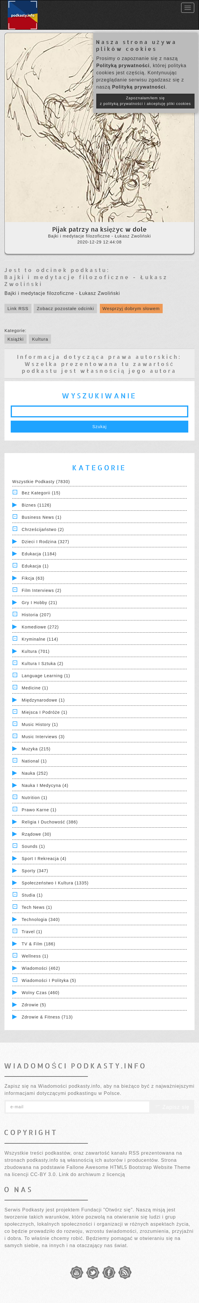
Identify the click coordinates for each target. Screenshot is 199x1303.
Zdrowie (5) (34, 1004)
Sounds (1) (33, 846)
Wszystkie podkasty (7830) (41, 481)
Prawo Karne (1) (39, 809)
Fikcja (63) (33, 578)
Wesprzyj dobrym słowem (131, 308)
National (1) (34, 761)
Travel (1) (32, 931)
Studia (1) (32, 895)
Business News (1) (42, 517)
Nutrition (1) (34, 797)
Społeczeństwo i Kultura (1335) (55, 883)
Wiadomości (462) (41, 968)
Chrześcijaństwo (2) (43, 529)
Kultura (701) (36, 651)
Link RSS (18, 308)
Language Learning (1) (46, 675)
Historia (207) (36, 614)
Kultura (40, 339)
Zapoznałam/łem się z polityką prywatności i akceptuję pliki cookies (145, 101)
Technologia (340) (41, 919)
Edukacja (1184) (39, 553)
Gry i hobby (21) (39, 602)
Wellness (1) (35, 956)
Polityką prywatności (123, 65)
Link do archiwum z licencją (92, 1174)
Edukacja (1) (35, 566)
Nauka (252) (35, 773)
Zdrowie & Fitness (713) (47, 1017)
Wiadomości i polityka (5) (49, 980)
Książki (15, 339)
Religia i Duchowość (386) (50, 822)
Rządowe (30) (36, 834)
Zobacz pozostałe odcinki (65, 308)
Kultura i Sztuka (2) (42, 663)
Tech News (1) (37, 907)
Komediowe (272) (40, 627)
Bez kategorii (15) (41, 493)
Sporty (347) (35, 870)
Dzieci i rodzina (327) (45, 541)
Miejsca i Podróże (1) (44, 712)
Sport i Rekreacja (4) (44, 858)
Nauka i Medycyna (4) (45, 785)
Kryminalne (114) (40, 639)
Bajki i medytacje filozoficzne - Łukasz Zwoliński (86, 280)
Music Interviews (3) (43, 736)
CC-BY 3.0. (43, 1174)
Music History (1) (40, 724)
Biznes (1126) (36, 505)
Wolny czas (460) (41, 992)
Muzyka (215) (36, 748)
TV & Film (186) (38, 944)
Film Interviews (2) (41, 590)
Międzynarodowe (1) (43, 700)
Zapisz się (171, 1107)
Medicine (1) (35, 688)
